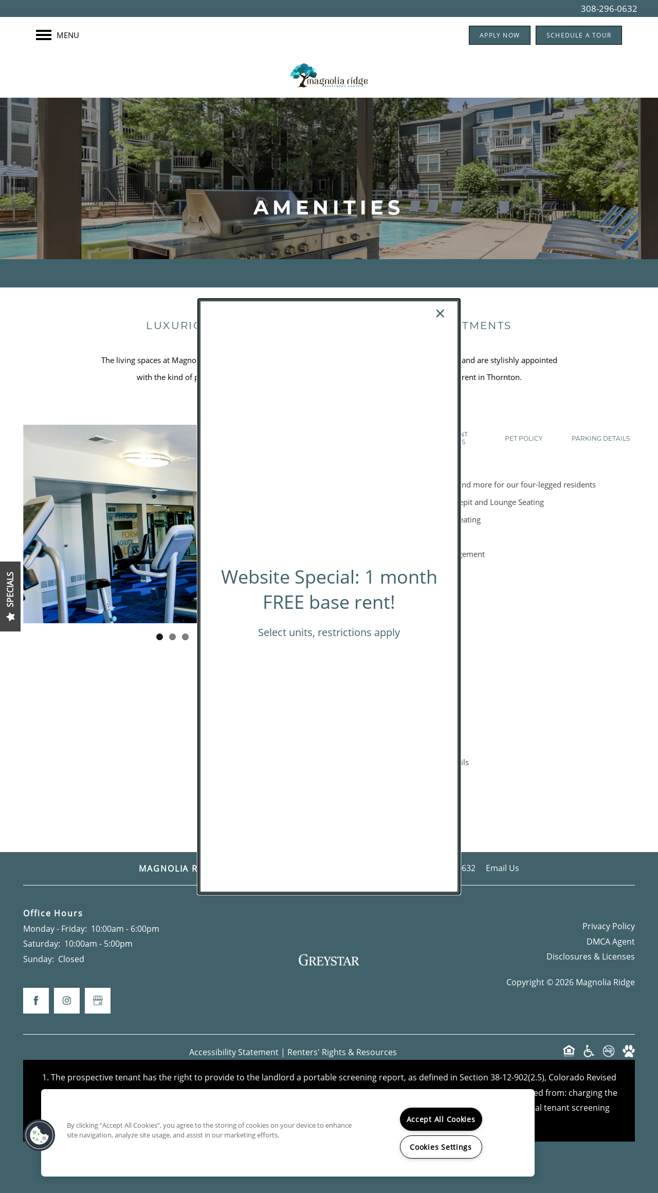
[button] (39, 1135)
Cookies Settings (441, 1147)
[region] (288, 1133)
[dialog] (329, 596)
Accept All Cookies (441, 1119)
